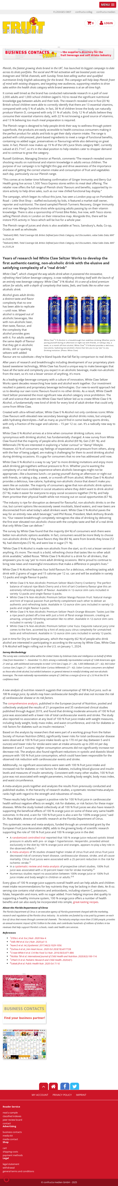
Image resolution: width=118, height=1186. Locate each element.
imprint (81, 1095)
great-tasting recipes (85, 902)
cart (5, 1148)
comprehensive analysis (23, 703)
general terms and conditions (18, 1171)
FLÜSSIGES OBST (62, 12)
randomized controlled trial (28, 837)
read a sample (10, 1112)
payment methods (13, 1155)
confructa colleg (83, 12)
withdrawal (9, 1167)
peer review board (12, 1119)
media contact (10, 1139)
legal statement (11, 1164)
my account (40, 1095)
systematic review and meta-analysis (37, 866)
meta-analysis (20, 852)
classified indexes (12, 1116)
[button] (6, 1179)
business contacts (12, 1132)
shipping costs (10, 1151)
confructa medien (105, 12)
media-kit (8, 1135)
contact (7, 1123)
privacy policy (62, 1095)
